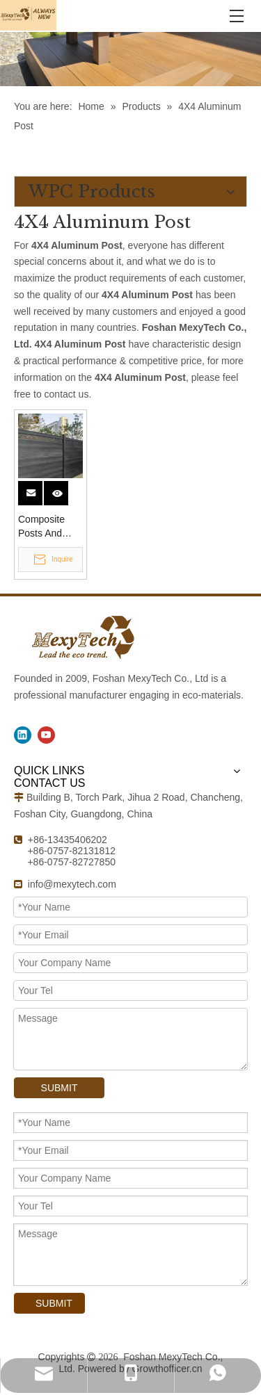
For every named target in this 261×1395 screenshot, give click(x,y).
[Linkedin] (22, 735)
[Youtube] (46, 735)
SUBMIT (59, 1087)
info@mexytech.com (72, 884)
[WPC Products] (130, 59)
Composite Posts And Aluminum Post (41, 527)
